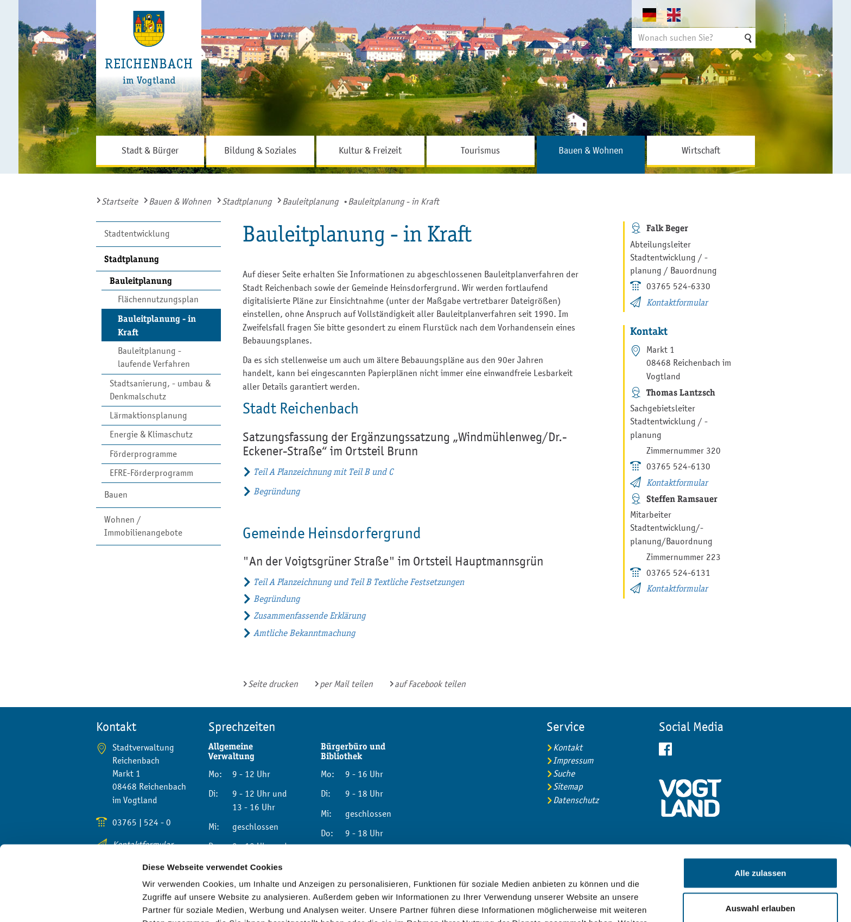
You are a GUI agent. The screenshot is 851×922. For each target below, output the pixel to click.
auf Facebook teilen (430, 684)
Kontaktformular (677, 302)
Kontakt (567, 747)
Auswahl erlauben (760, 838)
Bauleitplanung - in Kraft (157, 325)
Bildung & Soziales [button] (260, 150)
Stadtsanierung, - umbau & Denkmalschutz (160, 390)
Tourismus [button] (480, 150)
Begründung (276, 491)
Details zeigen (577, 900)
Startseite (119, 201)
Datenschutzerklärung (334, 865)
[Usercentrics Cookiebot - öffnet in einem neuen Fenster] (70, 901)
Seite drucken (273, 684)
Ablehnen (760, 873)
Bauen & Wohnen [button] (590, 150)
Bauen (116, 494)
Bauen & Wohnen (180, 201)
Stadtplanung (246, 201)
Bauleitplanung (310, 201)
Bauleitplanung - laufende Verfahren (154, 357)
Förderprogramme (143, 454)
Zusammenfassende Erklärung (309, 616)
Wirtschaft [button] (701, 150)
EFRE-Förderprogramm (151, 473)
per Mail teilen (346, 684)
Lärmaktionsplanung (148, 415)
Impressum (434, 865)
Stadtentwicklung (137, 233)
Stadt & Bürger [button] (150, 150)
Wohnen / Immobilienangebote (143, 526)
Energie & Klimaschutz (151, 434)
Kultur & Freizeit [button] (370, 150)
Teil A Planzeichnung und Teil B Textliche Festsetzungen (358, 582)
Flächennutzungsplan (158, 299)
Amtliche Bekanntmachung (304, 633)
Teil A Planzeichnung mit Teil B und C (323, 472)
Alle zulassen (760, 802)
